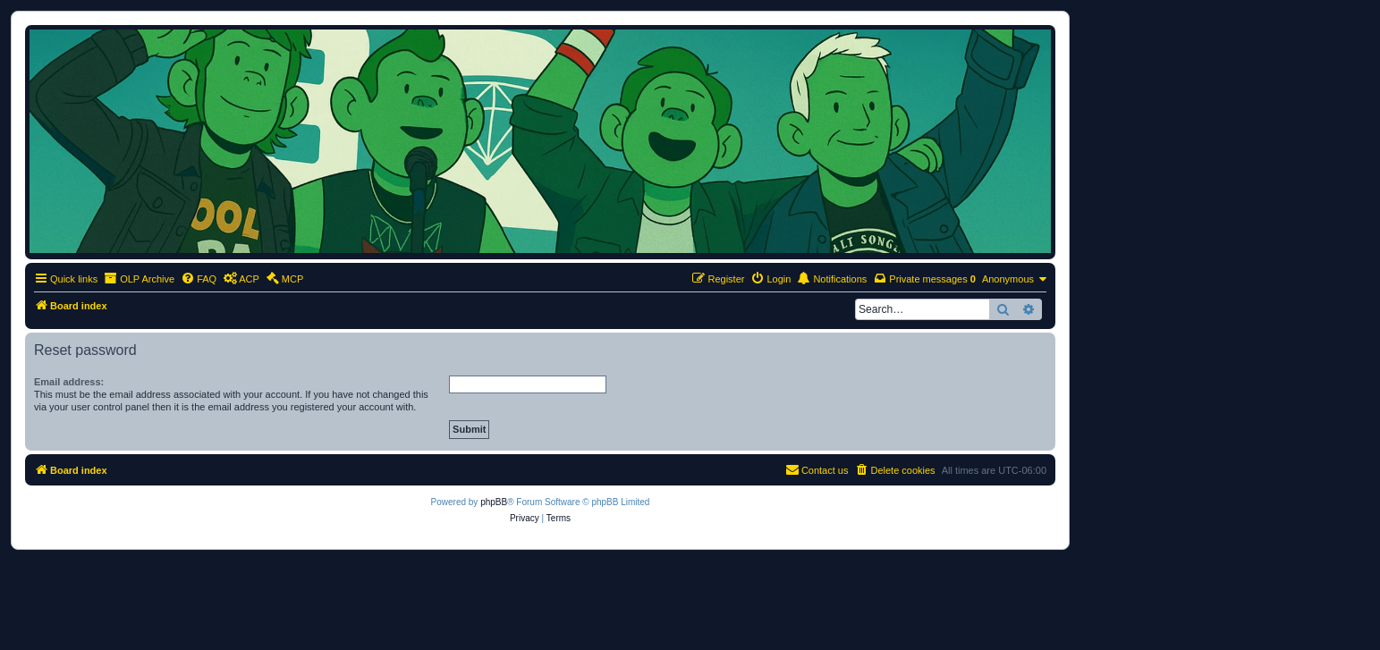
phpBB (493, 502)
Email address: (69, 381)
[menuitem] (198, 279)
